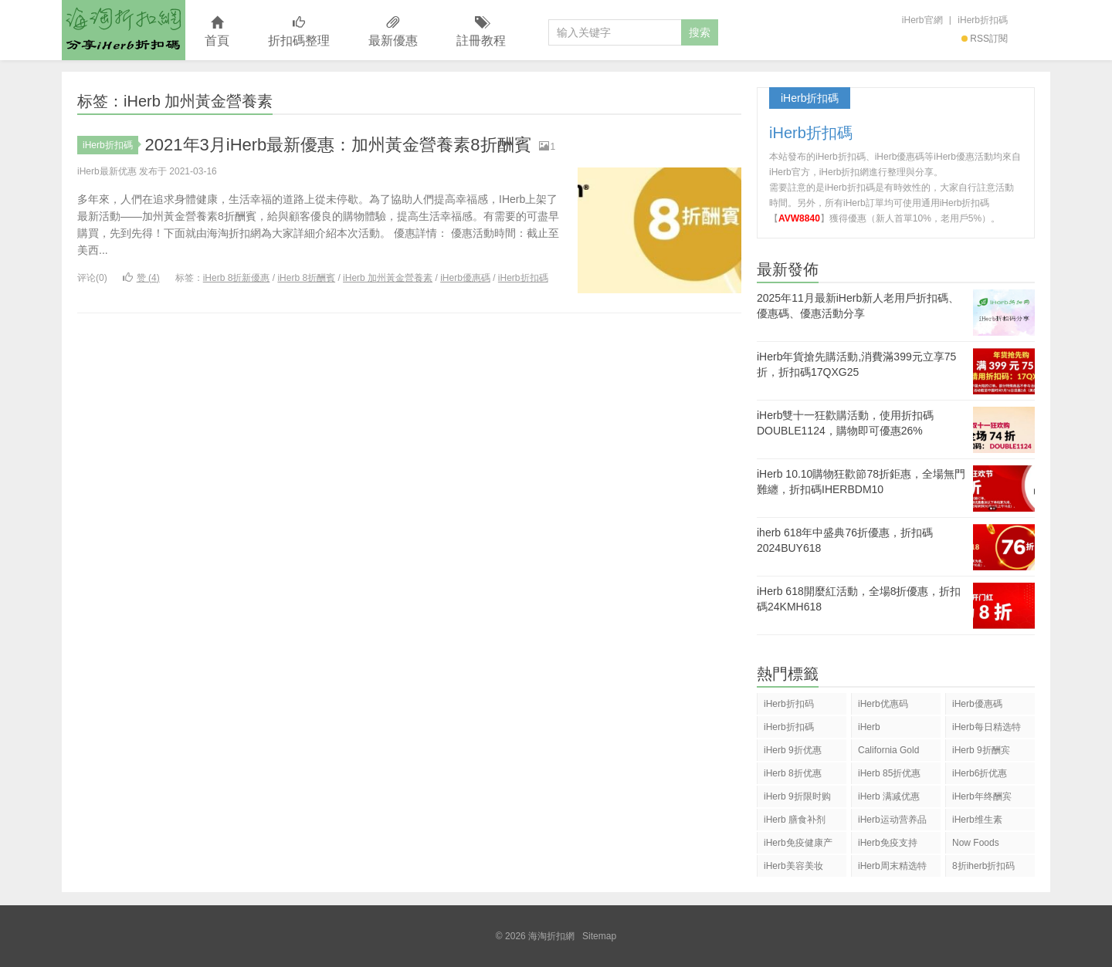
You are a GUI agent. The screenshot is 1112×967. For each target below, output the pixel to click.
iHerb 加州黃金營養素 (387, 277)
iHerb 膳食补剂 (795, 819)
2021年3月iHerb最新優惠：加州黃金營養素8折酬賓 (338, 144)
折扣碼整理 (299, 32)
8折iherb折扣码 (983, 865)
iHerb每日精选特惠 (986, 730)
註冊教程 (481, 32)
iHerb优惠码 (883, 703)
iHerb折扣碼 (983, 20)
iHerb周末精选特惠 (892, 868)
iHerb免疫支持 (887, 842)
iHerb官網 (922, 20)
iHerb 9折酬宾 (981, 750)
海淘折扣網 (123, 30)
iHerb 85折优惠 (889, 773)
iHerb (869, 727)
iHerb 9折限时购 (797, 796)
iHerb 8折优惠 (793, 773)
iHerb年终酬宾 (982, 796)
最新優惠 (393, 32)
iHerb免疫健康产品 (798, 845)
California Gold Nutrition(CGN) (888, 753)
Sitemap (599, 936)
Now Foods (975, 842)
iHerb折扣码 (789, 703)
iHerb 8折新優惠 (236, 277)
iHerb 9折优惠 (793, 750)
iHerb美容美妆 (793, 865)
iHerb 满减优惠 (889, 796)
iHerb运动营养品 (892, 819)
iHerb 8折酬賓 (306, 277)
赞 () (141, 277)
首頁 (217, 32)
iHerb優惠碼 (465, 277)
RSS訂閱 (984, 38)
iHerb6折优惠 (979, 773)
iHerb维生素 (977, 819)
